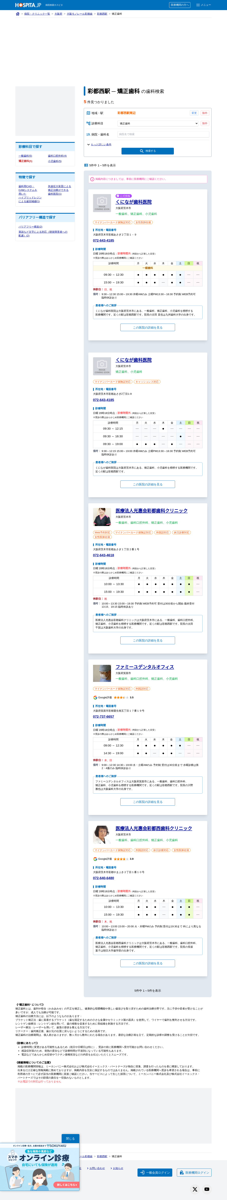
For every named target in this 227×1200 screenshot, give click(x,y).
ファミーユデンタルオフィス (145, 667)
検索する (147, 151)
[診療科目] (158, 123)
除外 (205, 113)
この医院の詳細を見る (148, 328)
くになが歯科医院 (134, 202)
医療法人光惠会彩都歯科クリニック (152, 511)
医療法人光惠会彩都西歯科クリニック (154, 829)
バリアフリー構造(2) (31, 231)
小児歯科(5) (55, 161)
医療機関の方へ (179, 5)
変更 (194, 113)
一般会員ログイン (154, 1172)
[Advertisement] (113, 47)
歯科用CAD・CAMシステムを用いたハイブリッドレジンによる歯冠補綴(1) (29, 196)
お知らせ (118, 1169)
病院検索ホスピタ (54, 5)
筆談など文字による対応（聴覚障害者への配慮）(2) (43, 237)
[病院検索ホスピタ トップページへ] (28, 5)
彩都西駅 (103, 14)
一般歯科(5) (25, 156)
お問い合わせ (96, 1169)
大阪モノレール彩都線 (80, 14)
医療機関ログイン (194, 1172)
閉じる (70, 1138)
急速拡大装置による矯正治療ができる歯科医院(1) (59, 190)
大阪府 (59, 14)
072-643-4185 (104, 241)
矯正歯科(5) (26, 161)
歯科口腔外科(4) (57, 156)
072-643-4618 (104, 555)
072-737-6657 (104, 717)
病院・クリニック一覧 (37, 14)
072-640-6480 (104, 878)
